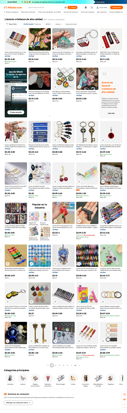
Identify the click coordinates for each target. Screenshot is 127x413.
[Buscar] (72, 7)
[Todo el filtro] (11, 24)
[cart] (92, 8)
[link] (124, 394)
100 (75, 365)
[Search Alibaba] (45, 7)
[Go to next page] (79, 365)
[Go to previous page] (48, 365)
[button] (65, 7)
